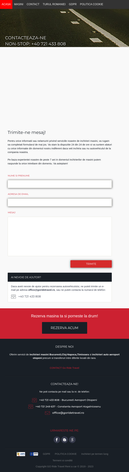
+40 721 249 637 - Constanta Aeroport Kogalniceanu (64, 406)
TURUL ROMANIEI (54, 4)
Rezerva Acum (64, 328)
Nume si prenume (19, 175)
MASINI (18, 4)
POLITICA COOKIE (91, 4)
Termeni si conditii (62, 460)
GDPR (73, 4)
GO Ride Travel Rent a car (62, 466)
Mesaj (11, 212)
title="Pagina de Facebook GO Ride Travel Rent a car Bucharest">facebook (57, 439)
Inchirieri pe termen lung (94, 453)
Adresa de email (18, 194)
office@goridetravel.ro (68, 412)
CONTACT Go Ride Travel (64, 367)
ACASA (6, 4)
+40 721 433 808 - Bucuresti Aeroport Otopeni (64, 400)
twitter (64, 439)
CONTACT (33, 4)
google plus (72, 439)
